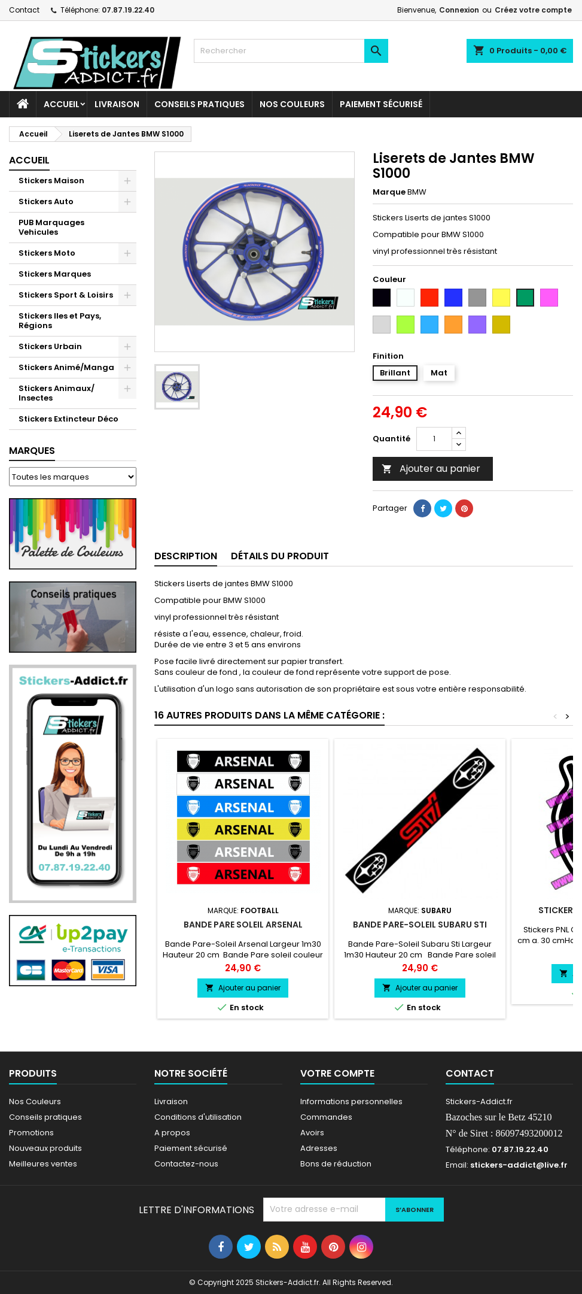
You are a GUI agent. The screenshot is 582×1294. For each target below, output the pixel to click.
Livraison (117, 104)
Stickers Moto (47, 253)
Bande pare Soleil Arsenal (243, 925)
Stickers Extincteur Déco (68, 419)
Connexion (459, 10)
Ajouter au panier (431, 468)
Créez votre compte (533, 10)
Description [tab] (185, 556)
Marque (389, 192)
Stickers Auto (46, 201)
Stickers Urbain (50, 346)
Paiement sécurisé (381, 104)
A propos (172, 1132)
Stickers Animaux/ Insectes (57, 393)
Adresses (318, 1148)
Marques (32, 450)
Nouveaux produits (45, 1148)
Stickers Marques (55, 274)
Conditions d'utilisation (198, 1117)
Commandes (326, 1117)
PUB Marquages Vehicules (51, 227)
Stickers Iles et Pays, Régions (60, 320)
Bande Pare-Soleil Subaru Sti (420, 925)
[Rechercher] (291, 51)
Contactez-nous (186, 1163)
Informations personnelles (351, 1101)
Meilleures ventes (43, 1163)
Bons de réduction (335, 1163)
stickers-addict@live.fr (519, 1165)
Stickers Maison (51, 180)
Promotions (31, 1132)
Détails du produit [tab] (280, 556)
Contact (24, 10)
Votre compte (337, 1073)
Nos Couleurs (292, 104)
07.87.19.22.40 (128, 10)
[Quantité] (434, 439)
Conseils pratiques (45, 1117)
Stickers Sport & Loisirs (66, 295)
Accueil (62, 104)
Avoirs (312, 1132)
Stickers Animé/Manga (66, 367)
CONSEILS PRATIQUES (199, 104)
